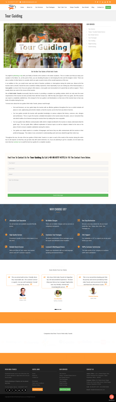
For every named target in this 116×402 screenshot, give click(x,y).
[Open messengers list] (111, 397)
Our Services (39, 7)
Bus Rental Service (93, 35)
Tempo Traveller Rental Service (96, 32)
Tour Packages (50, 7)
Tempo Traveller (74, 7)
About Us (29, 7)
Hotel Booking (92, 46)
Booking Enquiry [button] (37, 389)
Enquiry (18, 381)
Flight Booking (92, 43)
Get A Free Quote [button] (65, 389)
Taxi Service (91, 29)
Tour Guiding (91, 40)
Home (22, 7)
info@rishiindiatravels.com (28, 2)
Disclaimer (35, 381)
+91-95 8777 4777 (11, 2)
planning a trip (17, 75)
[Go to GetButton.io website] (112, 400)
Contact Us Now (75, 357)
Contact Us (100, 7)
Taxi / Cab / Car (62, 7)
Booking (11, 381)
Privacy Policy (36, 385)
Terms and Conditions (38, 383)
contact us (17, 142)
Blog (93, 7)
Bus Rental (85, 7)
